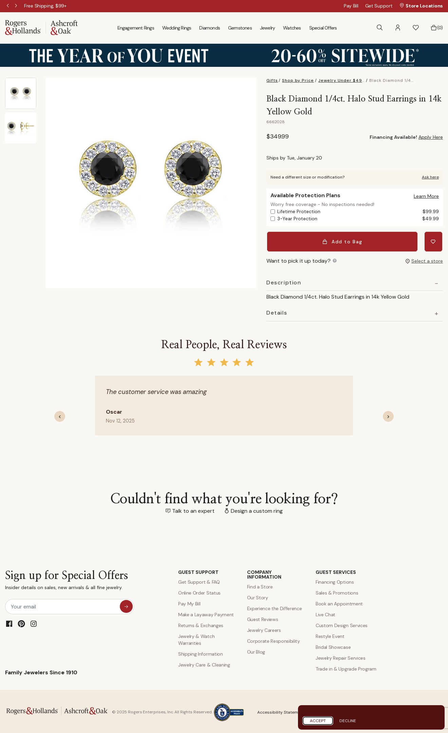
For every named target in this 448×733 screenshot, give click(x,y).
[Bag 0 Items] (436, 28)
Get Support (379, 6)
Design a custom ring (257, 509)
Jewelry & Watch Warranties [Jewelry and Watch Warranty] (196, 638)
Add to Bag (343, 241)
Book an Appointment (339, 602)
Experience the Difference (274, 607)
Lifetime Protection (358, 211)
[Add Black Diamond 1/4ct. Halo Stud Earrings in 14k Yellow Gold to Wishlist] (434, 241)
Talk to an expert (193, 509)
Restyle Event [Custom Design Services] (330, 635)
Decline (347, 720)
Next (16, 6)
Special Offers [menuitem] (323, 28)
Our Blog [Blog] (256, 650)
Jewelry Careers (264, 628)
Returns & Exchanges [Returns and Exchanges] (200, 624)
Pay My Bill (189, 602)
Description (283, 281)
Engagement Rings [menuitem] (135, 28)
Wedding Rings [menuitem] (176, 28)
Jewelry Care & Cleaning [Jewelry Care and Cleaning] (204, 663)
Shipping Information (200, 652)
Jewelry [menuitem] (267, 28)
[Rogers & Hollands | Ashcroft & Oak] (41, 27)
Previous (8, 6)
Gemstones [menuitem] (240, 28)
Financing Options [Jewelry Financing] (335, 580)
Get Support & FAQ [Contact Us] (199, 580)
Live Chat (325, 613)
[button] (397, 27)
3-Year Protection (358, 218)
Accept (318, 720)
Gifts (272, 80)
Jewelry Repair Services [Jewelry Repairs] (341, 656)
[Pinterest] (21, 622)
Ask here (430, 177)
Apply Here (430, 137)
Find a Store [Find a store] (260, 585)
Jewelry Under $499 (341, 80)
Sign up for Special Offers (66, 580)
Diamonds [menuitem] (209, 28)
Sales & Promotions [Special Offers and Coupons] (337, 591)
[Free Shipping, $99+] (45, 6)
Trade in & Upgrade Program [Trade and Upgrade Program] (346, 667)
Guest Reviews (262, 618)
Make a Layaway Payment (206, 613)
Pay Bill (351, 6)
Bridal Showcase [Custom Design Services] (333, 645)
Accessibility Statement (280, 710)
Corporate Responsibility (273, 639)
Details (276, 311)
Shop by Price (298, 80)
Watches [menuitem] (292, 28)
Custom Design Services (342, 624)
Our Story (257, 596)
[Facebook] (9, 622)
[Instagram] (34, 622)
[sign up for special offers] (126, 605)
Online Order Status (199, 591)
